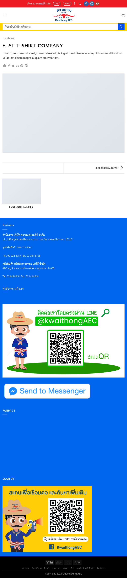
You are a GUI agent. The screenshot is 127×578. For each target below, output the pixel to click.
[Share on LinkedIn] (26, 66)
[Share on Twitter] (13, 66)
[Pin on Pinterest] (21, 66)
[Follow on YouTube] (97, 3)
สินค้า (47, 568)
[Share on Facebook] (8, 66)
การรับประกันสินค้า (85, 568)
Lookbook (8, 38)
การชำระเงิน (68, 568)
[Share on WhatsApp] (4, 66)
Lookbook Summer (109, 167)
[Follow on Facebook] (86, 3)
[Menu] (4, 15)
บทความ (56, 568)
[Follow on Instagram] (91, 3)
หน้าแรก (25, 568)
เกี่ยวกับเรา (37, 568)
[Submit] (121, 26)
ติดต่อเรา (101, 568)
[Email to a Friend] (17, 66)
